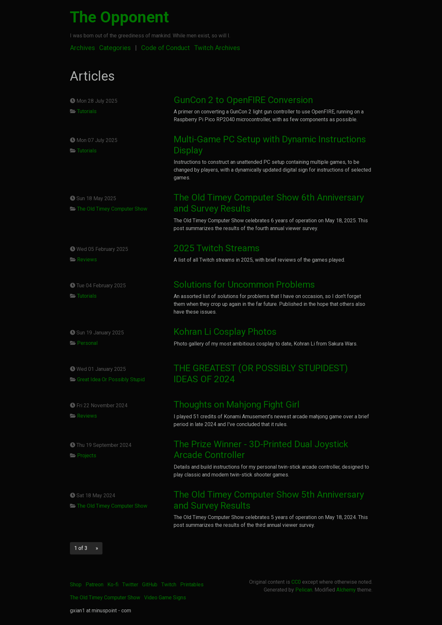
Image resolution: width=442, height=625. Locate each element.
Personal (87, 343)
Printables (192, 584)
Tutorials (87, 111)
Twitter (130, 584)
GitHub (149, 584)
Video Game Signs (165, 597)
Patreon (94, 584)
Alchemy (346, 590)
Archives (82, 48)
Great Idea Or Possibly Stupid (111, 379)
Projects (86, 455)
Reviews (87, 259)
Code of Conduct (165, 48)
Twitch (168, 584)
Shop (76, 584)
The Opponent (119, 17)
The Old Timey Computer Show (112, 209)
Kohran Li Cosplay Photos (225, 331)
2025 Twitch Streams (217, 248)
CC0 (296, 582)
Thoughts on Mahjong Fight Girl (237, 404)
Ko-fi (112, 584)
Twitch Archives (217, 48)
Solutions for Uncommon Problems (244, 284)
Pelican (303, 590)
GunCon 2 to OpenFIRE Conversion (243, 100)
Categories (115, 48)
